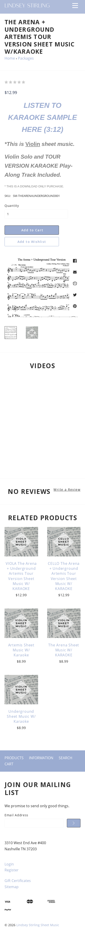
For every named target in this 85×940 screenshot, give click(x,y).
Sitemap (12, 886)
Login (9, 864)
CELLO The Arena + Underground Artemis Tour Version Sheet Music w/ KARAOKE (64, 576)
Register (12, 870)
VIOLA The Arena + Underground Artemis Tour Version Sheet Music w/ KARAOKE (21, 576)
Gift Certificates (18, 880)
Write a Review (66, 490)
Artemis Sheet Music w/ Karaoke (21, 650)
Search (65, 757)
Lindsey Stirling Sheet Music (37, 925)
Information (41, 757)
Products (14, 757)
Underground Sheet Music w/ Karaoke (21, 716)
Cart (9, 763)
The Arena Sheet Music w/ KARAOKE (63, 650)
